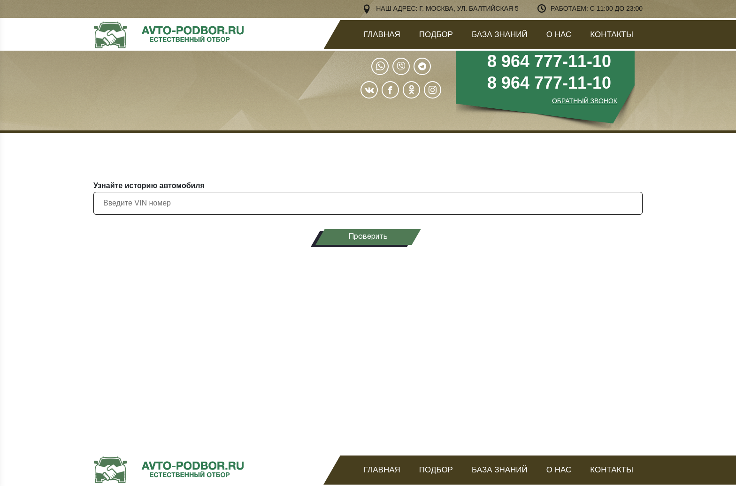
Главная (382, 34)
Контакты (611, 34)
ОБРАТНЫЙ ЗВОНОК (584, 101)
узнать (571, 348)
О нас (558, 34)
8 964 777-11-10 (549, 61)
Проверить (368, 237)
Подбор (436, 34)
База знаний (500, 34)
